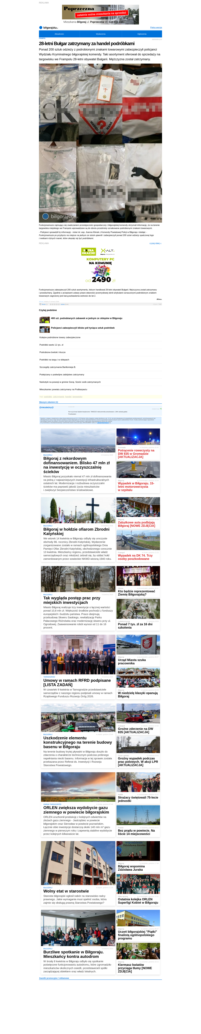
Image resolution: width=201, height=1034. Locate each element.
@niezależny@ (46, 407)
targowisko (77, 397)
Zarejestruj (105, 422)
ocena (65, 304)
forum (45, 304)
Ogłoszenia (141, 34)
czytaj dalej (155, 243)
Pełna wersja (156, 27)
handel (68, 397)
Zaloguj (99, 422)
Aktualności (59, 34)
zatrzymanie (58, 397)
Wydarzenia (100, 34)
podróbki (48, 397)
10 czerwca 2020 (71, 406)
